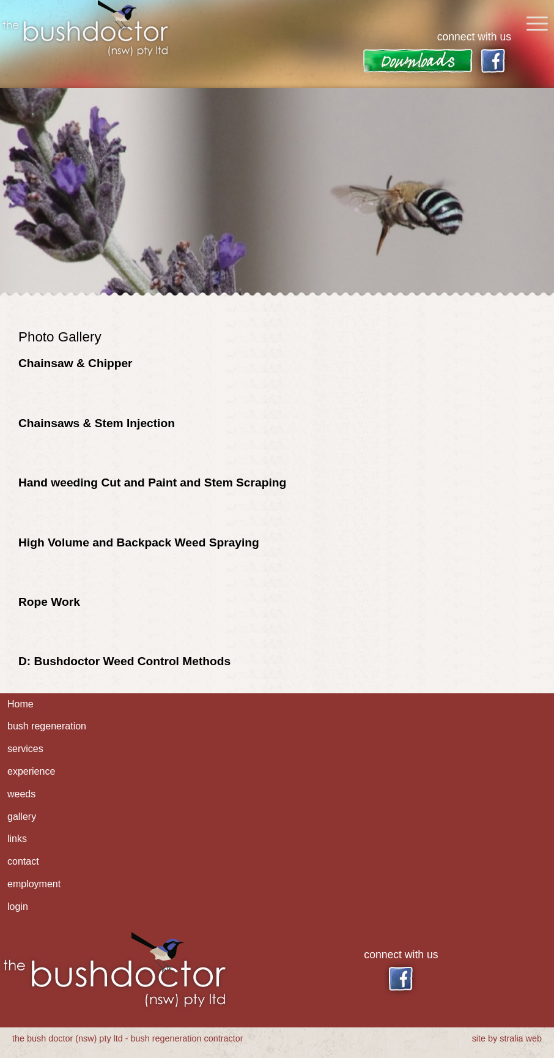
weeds (21, 794)
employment (34, 884)
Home (20, 704)
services (25, 748)
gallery (21, 816)
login (17, 906)
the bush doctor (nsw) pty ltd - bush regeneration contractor (127, 1038)
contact (23, 861)
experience (31, 771)
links (17, 838)
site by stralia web (507, 1038)
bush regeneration (46, 726)
